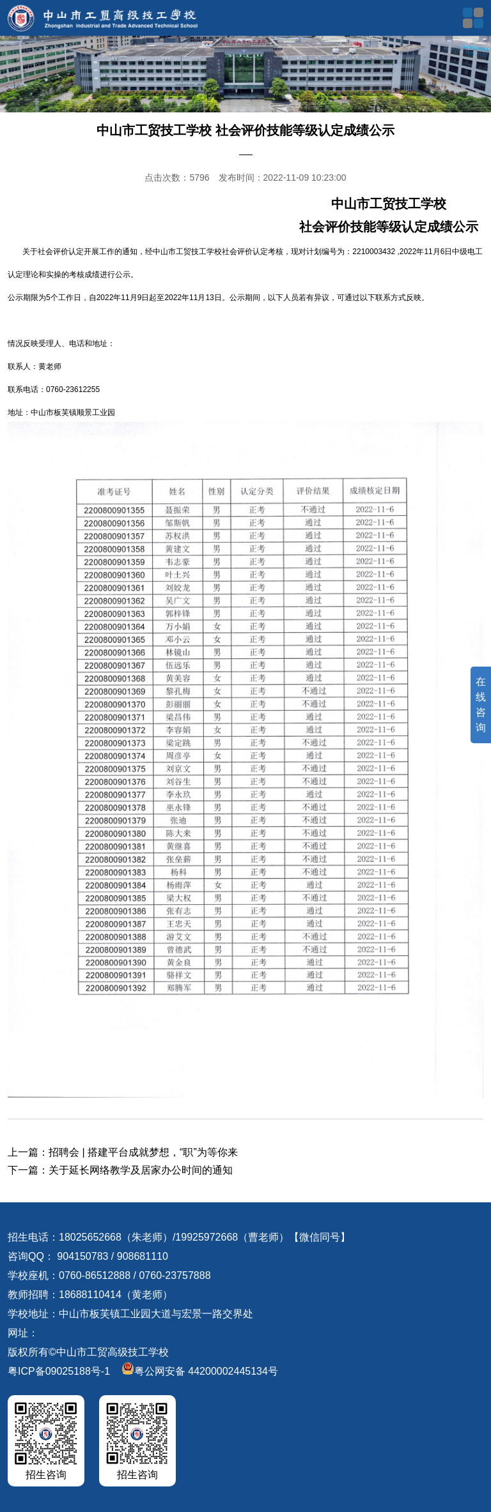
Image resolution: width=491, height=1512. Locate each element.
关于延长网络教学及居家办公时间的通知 (141, 1170)
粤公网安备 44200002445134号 (199, 1371)
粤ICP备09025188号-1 (59, 1371)
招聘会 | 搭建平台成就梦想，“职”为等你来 (143, 1152)
